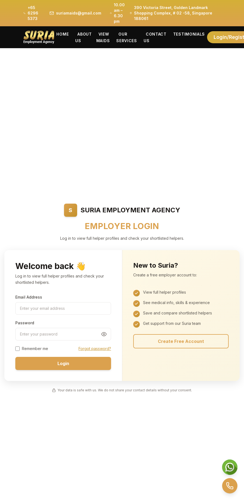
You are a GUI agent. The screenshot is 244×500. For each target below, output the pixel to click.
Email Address (28, 297)
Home (62, 34)
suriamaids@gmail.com (78, 13)
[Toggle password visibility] (104, 334)
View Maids (103, 37)
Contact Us (155, 37)
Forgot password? (95, 348)
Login (63, 363)
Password (24, 322)
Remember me (35, 348)
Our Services (126, 37)
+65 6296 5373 (33, 13)
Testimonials (189, 34)
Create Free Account (181, 341)
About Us (83, 37)
